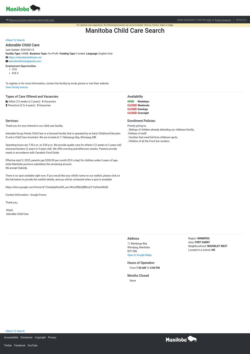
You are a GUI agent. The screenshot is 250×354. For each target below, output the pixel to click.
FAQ (208, 19)
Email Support (222, 19)
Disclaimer (27, 337)
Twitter (8, 345)
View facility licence (17, 87)
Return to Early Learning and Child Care (32, 19)
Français (241, 19)
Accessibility (11, 337)
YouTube (32, 345)
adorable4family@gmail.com (25, 61)
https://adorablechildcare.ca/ (25, 57)
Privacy (52, 337)
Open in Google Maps (139, 255)
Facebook (19, 345)
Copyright (40, 337)
